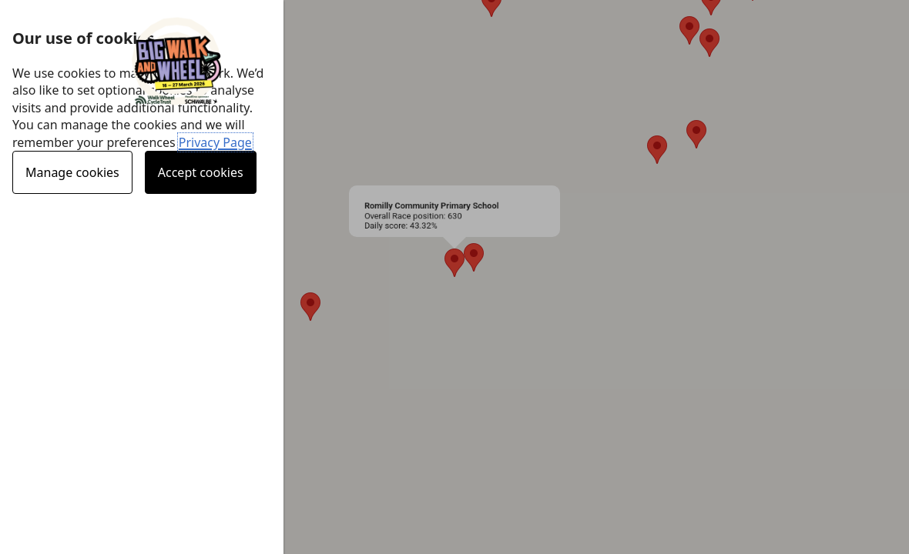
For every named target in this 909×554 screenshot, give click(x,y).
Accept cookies (200, 172)
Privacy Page (215, 142)
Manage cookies (72, 172)
